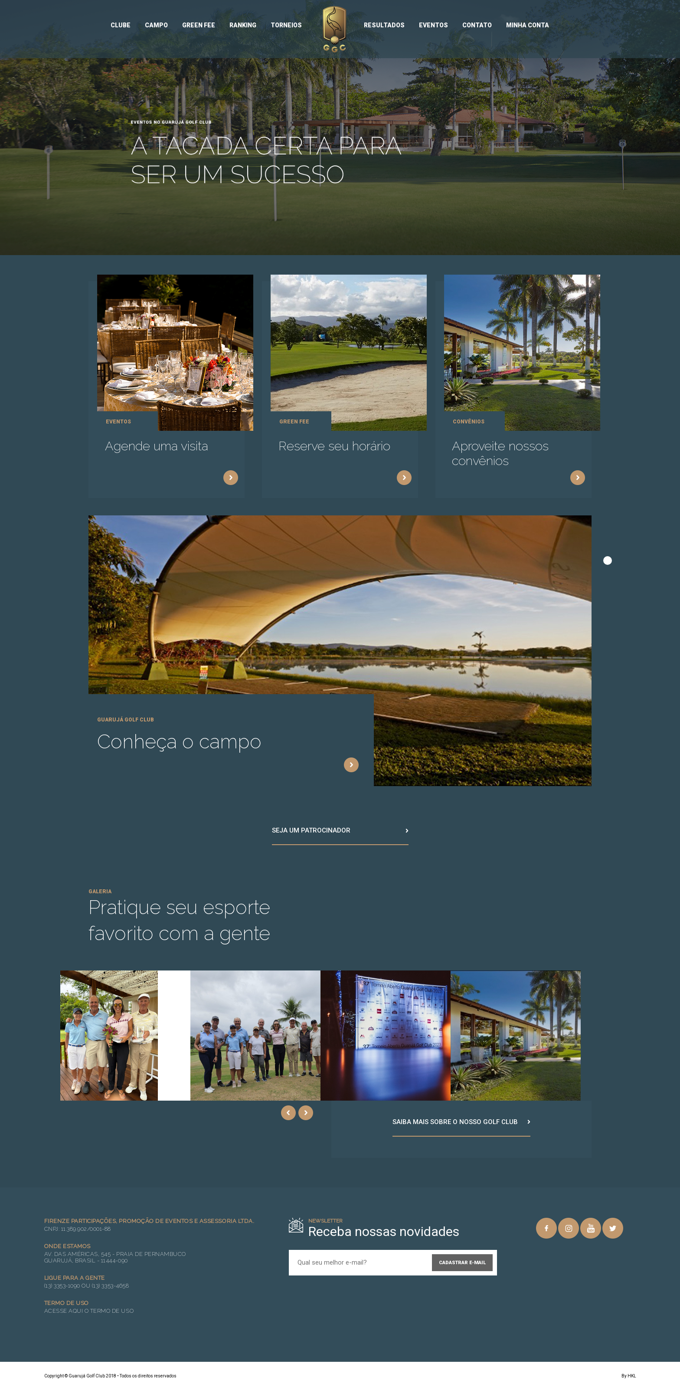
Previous (288, 1112)
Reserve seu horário (334, 446)
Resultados (384, 25)
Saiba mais (230, 477)
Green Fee (198, 25)
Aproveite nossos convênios (500, 453)
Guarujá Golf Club (335, 29)
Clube (121, 25)
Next (305, 1112)
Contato (477, 25)
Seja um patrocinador (311, 830)
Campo (156, 25)
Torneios (286, 25)
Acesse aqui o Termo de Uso (89, 1311)
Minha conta (527, 25)
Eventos (433, 25)
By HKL (628, 1376)
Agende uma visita (156, 446)
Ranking (242, 25)
